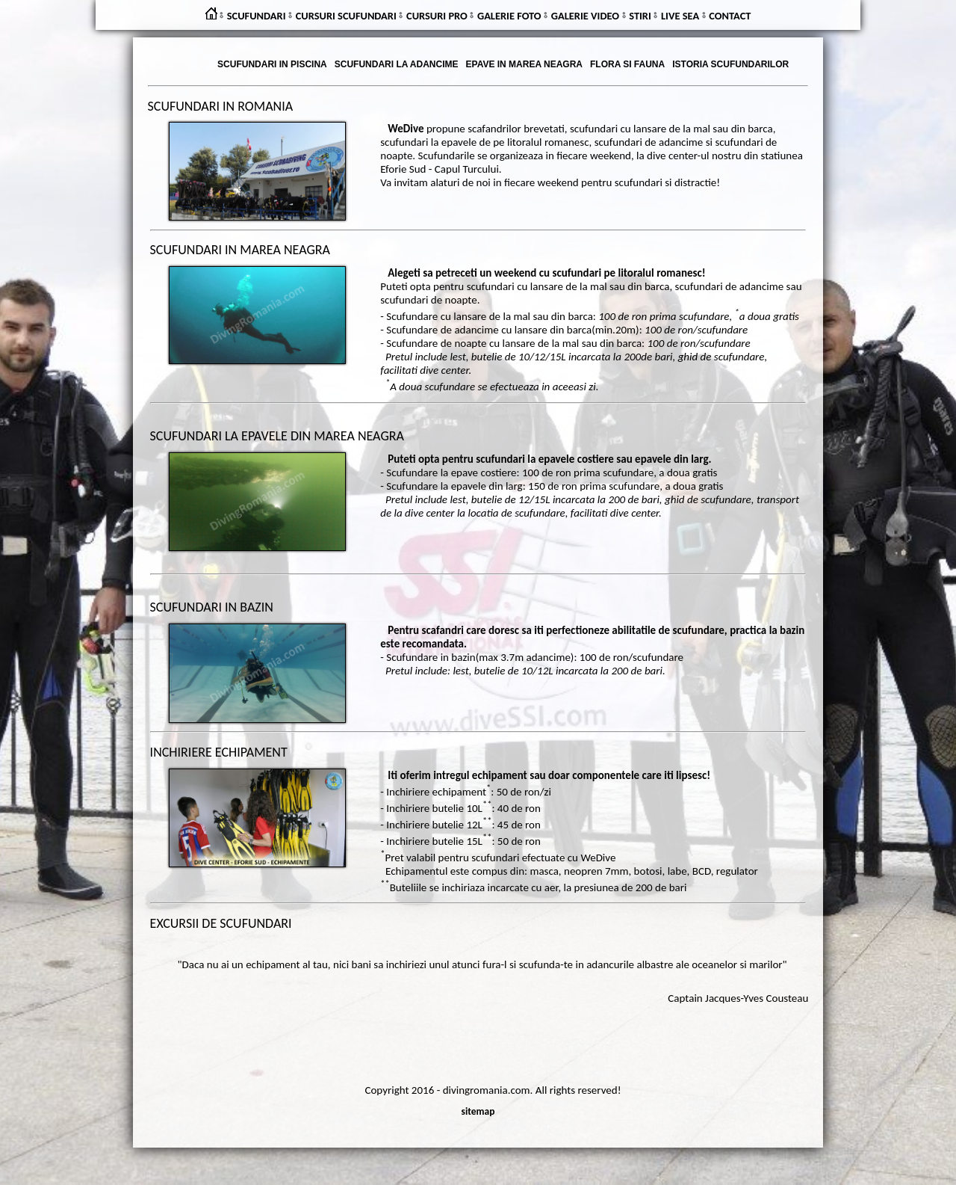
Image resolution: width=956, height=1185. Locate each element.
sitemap (478, 1111)
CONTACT (730, 15)
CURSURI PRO (437, 15)
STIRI (640, 15)
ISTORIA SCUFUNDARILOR (730, 64)
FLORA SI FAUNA (627, 64)
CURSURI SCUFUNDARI (346, 15)
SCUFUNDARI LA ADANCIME (397, 64)
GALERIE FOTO (509, 15)
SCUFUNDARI (256, 15)
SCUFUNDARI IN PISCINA (272, 64)
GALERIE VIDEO (585, 15)
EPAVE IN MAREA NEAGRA (524, 64)
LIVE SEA (680, 15)
